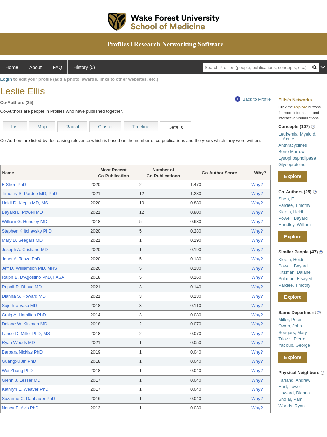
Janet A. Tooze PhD (21, 258)
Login (6, 79)
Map (42, 126)
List (15, 126)
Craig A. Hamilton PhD (24, 314)
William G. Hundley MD (24, 221)
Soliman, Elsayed (295, 278)
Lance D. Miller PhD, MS (26, 333)
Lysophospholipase (297, 158)
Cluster (105, 126)
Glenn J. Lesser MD (21, 380)
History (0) (84, 67)
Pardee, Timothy (294, 205)
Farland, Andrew (294, 380)
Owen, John (290, 326)
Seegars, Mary (292, 332)
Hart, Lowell (290, 386)
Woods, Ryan (291, 405)
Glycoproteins (291, 164)
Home (12, 67)
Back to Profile (253, 99)
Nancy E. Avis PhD (20, 407)
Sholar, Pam (290, 399)
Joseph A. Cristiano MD (25, 249)
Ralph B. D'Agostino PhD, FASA (33, 277)
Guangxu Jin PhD (19, 361)
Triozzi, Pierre (291, 338)
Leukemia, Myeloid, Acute (297, 136)
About (35, 67)
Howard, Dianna (294, 392)
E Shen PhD (14, 184)
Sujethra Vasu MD (19, 305)
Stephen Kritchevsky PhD (27, 231)
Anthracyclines (292, 145)
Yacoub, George (294, 345)
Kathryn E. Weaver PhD (25, 389)
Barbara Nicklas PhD (22, 352)
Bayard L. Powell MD (22, 212)
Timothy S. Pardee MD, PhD (29, 193)
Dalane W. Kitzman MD (24, 323)
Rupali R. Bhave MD (22, 286)
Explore (292, 176)
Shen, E (286, 198)
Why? (257, 184)
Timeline (140, 126)
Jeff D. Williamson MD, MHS (29, 268)
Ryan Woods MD (18, 342)
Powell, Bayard (293, 218)
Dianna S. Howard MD (24, 296)
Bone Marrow (291, 151)
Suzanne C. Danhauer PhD (28, 398)
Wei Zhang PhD (17, 370)
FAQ (57, 67)
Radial (72, 126)
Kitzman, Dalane (294, 272)
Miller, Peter (290, 319)
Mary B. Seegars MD (22, 240)
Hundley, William (294, 224)
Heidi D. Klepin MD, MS (25, 202)
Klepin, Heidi (290, 211)
